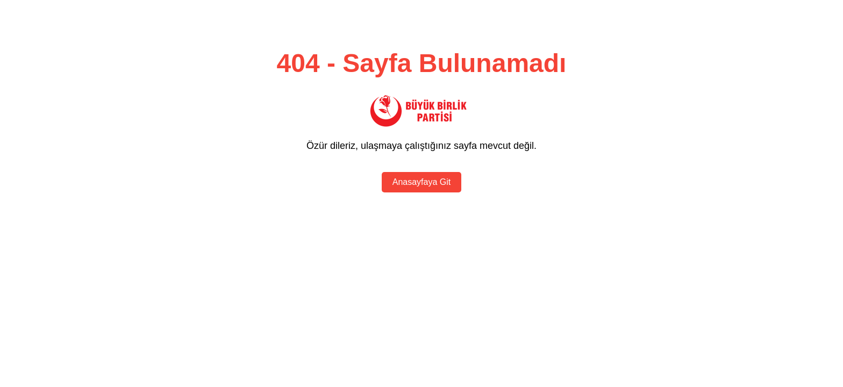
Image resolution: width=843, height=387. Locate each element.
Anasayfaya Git (421, 182)
